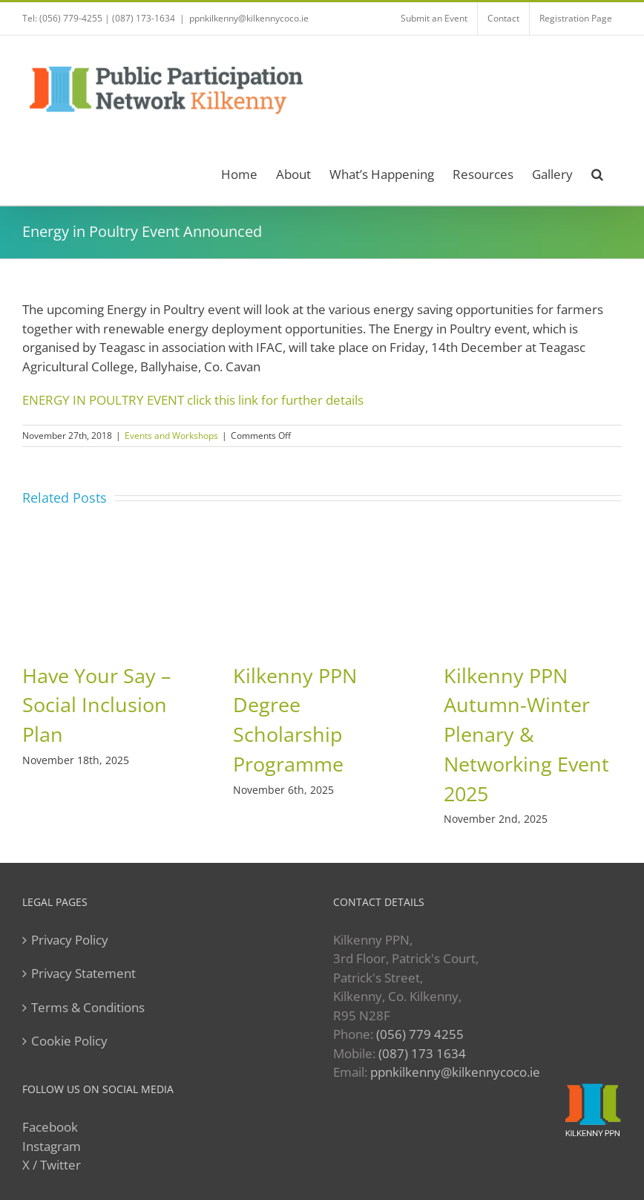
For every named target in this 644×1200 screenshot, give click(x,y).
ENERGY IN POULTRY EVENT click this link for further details (193, 399)
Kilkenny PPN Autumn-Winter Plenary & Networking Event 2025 (526, 734)
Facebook (50, 1126)
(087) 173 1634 (422, 1053)
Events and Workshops (171, 435)
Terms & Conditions (88, 1007)
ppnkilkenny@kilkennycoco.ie (249, 18)
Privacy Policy (69, 939)
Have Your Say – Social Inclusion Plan (96, 705)
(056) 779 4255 (420, 1034)
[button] (597, 172)
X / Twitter (51, 1164)
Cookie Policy (69, 1040)
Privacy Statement (83, 973)
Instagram (51, 1146)
